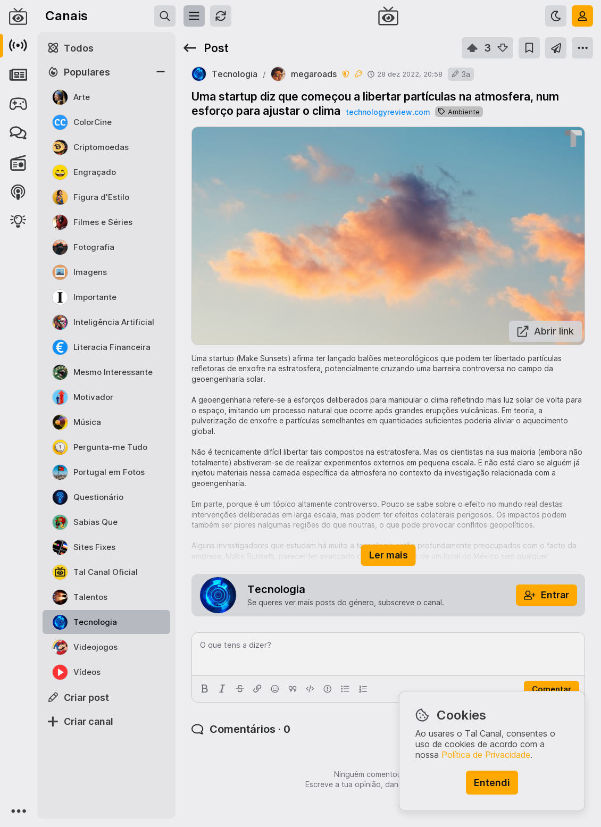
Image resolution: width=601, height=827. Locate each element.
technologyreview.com (388, 111)
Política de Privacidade (485, 754)
